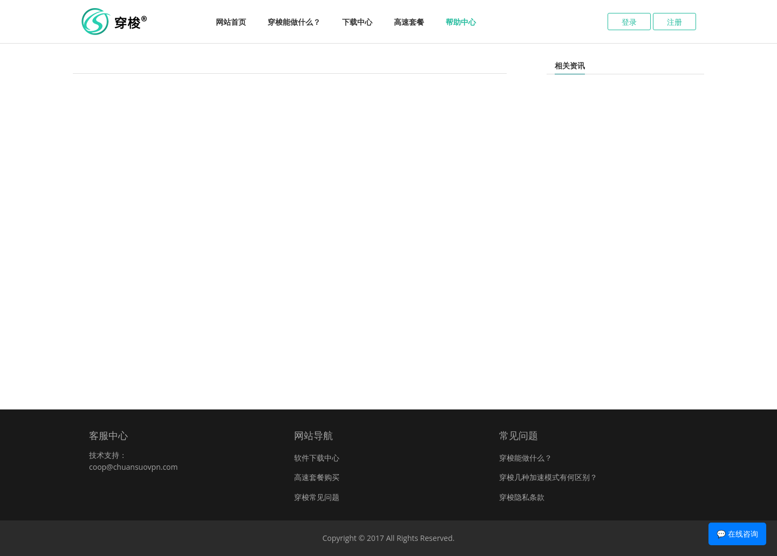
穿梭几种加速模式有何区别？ (548, 477)
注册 (674, 22)
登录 (629, 22)
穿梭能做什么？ (294, 22)
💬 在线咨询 (737, 534)
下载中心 (357, 22)
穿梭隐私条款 (521, 497)
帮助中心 (461, 22)
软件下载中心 (316, 458)
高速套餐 (409, 22)
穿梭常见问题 (316, 497)
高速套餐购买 (316, 477)
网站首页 (231, 22)
